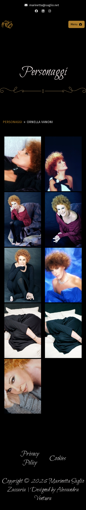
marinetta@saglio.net (44, 5)
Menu (76, 24)
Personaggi (12, 122)
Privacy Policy (30, 458)
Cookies (58, 458)
